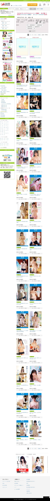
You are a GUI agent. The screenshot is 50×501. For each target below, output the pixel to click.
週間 (3, 22)
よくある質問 (17, 489)
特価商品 (2, 94)
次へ (35, 34)
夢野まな (38, 195)
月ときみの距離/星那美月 (35, 139)
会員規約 (28, 485)
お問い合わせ (29, 493)
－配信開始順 (3, 102)
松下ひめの (24, 86)
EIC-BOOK (4, 485)
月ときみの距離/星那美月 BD (22, 112)
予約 (2, 87)
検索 (33, 8)
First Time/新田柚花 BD (34, 248)
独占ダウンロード (4, 112)
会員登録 (16, 483)
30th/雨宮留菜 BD (33, 57)
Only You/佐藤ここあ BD (35, 412)
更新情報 (2, 18)
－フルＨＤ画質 (4, 110)
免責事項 (28, 491)
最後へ (39, 34)
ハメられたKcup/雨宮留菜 (22, 139)
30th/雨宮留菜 (19, 57)
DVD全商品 (3, 85)
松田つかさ (19, 358)
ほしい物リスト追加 (23, 62)
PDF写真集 (3, 115)
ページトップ (46, 497)
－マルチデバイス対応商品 (6, 103)
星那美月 (18, 113)
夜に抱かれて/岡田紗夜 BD (22, 248)
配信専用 (2, 113)
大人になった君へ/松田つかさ (22, 357)
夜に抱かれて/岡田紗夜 (21, 221)
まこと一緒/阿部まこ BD (21, 439)
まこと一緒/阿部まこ (34, 439)
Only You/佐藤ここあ (34, 385)
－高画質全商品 (4, 109)
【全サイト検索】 (39, 8)
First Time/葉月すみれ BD (35, 303)
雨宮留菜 (24, 57)
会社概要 (28, 479)
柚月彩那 (20, 86)
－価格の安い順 (4, 105)
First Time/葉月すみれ (34, 276)
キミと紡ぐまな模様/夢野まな (22, 385)
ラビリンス (4, 487)
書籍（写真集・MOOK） (5, 91)
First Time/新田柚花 (34, 221)
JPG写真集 (3, 116)
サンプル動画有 (4, 147)
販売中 (5, 87)
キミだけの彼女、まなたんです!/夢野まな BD (35, 195)
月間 (6, 22)
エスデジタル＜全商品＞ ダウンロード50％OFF (32, 14)
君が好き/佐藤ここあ (21, 194)
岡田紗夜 (18, 249)
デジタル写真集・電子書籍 (17, 5)
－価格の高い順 (4, 106)
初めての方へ (17, 481)
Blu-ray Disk (3, 88)
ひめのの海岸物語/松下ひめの (22, 303)
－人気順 (2, 99)
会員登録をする (11, 15)
